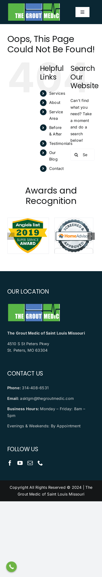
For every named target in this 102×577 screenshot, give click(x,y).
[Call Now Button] (11, 567)
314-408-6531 (35, 387)
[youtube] (20, 463)
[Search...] (82, 155)
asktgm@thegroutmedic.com (47, 398)
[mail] (30, 463)
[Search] (76, 155)
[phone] (40, 463)
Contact (56, 168)
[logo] (33, 4)
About (54, 102)
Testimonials (60, 143)
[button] (10, 236)
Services (57, 93)
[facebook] (10, 463)
